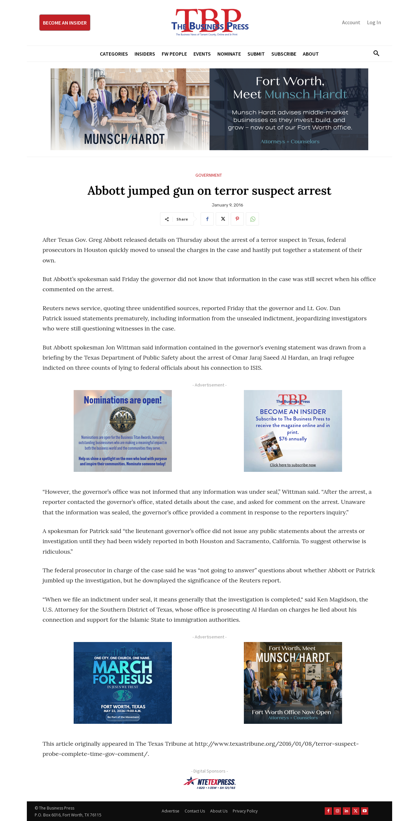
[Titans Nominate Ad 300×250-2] (123, 431)
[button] (373, 54)
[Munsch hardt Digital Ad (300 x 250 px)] (293, 683)
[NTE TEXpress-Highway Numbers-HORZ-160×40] (209, 782)
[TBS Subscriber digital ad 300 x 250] (293, 431)
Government (208, 175)
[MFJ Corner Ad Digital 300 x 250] (123, 683)
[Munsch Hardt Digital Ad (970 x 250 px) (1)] (209, 109)
